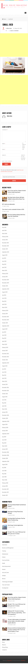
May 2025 (4, 266)
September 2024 (5, 290)
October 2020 (5, 420)
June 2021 (4, 401)
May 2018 (4, 475)
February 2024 (5, 312)
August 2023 (4, 330)
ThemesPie (9, 662)
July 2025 (4, 260)
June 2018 (4, 472)
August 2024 (4, 293)
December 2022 (5, 355)
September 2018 (5, 463)
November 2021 (5, 392)
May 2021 (4, 404)
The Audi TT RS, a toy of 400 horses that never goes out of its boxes (16, 534)
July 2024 (4, 297)
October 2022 (5, 361)
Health (3, 565)
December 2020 (5, 417)
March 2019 (4, 447)
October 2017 (5, 497)
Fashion (3, 559)
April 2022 (4, 380)
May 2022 (4, 377)
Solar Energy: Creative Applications (15, 527)
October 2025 (5, 250)
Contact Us (4, 651)
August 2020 (4, 426)
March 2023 (4, 346)
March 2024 (4, 309)
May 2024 (4, 303)
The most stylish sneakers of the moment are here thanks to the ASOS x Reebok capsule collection (17, 622)
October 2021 (5, 395)
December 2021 (5, 389)
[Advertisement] (14, 45)
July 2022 (4, 370)
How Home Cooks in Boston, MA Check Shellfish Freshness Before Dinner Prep (16, 200)
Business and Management (7, 549)
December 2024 (5, 281)
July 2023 (4, 334)
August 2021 (4, 398)
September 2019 (5, 435)
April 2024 (4, 306)
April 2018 (4, 478)
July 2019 (4, 438)
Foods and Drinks (5, 562)
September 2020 (5, 423)
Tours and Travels (6, 586)
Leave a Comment (14, 30)
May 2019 (4, 444)
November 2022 (5, 358)
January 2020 (5, 432)
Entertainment (5, 555)
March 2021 (4, 411)
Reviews (4, 580)
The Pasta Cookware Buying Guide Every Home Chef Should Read (16, 217)
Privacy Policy (5, 649)
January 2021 (5, 414)
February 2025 (5, 275)
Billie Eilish (9, 28)
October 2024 (5, 287)
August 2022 (4, 367)
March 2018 (4, 481)
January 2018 (5, 487)
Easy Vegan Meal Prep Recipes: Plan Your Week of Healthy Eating (16, 521)
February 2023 (5, 349)
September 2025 (5, 253)
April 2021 (4, 407)
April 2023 (4, 343)
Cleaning (4, 552)
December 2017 (5, 491)
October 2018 (5, 460)
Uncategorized (5, 589)
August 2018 (4, 466)
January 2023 (5, 352)
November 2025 (5, 247)
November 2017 (5, 494)
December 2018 (5, 454)
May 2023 (4, 340)
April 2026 (4, 232)
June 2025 (4, 263)
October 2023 (5, 324)
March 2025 (4, 272)
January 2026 (5, 241)
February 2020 (5, 429)
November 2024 (5, 284)
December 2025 (5, 244)
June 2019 (4, 441)
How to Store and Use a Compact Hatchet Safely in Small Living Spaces (17, 193)
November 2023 (5, 321)
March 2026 (4, 235)
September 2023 (5, 327)
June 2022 (4, 374)
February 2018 (5, 484)
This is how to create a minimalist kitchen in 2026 (13, 211)
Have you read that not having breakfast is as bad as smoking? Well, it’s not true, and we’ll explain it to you (16, 631)
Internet (3, 571)
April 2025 (4, 269)
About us (4, 646)
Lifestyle (4, 577)
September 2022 (5, 364)
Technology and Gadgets (7, 583)
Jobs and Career (5, 574)
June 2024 (4, 300)
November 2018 (5, 457)
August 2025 (4, 257)
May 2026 (4, 229)
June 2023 (4, 337)
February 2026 (5, 238)
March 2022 (4, 383)
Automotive (4, 546)
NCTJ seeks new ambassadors (8, 206)
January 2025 (5, 278)
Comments (5, 129)
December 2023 (5, 318)
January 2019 (5, 451)
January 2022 (5, 386)
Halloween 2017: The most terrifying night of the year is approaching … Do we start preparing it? (16, 614)
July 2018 (4, 469)
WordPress (23, 662)
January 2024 (5, 315)
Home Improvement (6, 568)
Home (4, 19)
